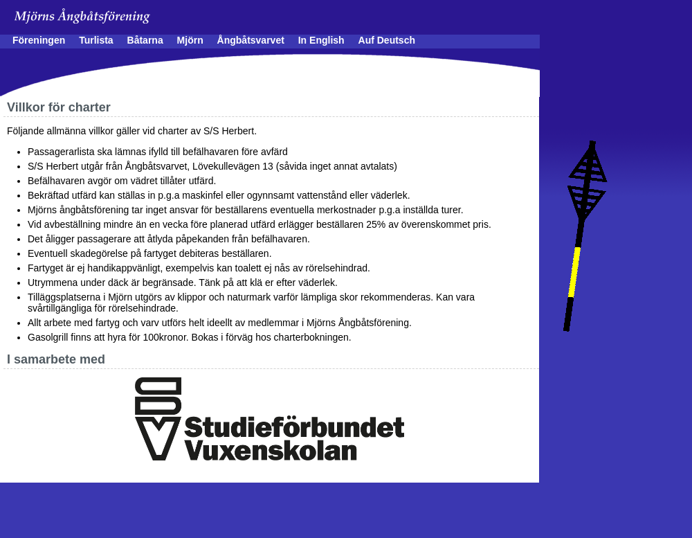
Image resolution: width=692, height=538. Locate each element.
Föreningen (38, 40)
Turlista (96, 40)
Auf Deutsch (386, 40)
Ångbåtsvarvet (250, 40)
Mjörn (190, 40)
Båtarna (145, 40)
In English (321, 40)
